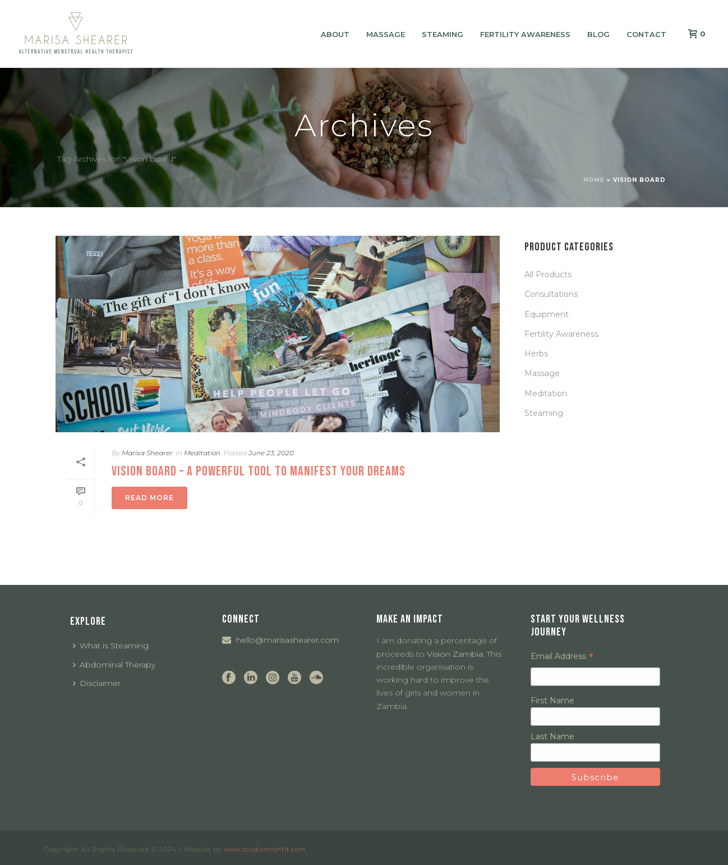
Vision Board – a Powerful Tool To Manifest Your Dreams (259, 471)
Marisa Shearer (147, 452)
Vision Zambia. (456, 654)
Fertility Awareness (525, 34)
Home (594, 180)
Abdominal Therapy (114, 665)
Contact (646, 34)
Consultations (551, 294)
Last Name (552, 736)
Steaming (442, 34)
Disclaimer (97, 683)
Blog (598, 34)
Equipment (546, 314)
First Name (552, 700)
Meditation (202, 452)
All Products (548, 274)
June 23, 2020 (271, 452)
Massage (385, 34)
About (335, 34)
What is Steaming (111, 645)
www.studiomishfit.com (265, 849)
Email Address (562, 656)
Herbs (536, 354)
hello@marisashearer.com (287, 640)
